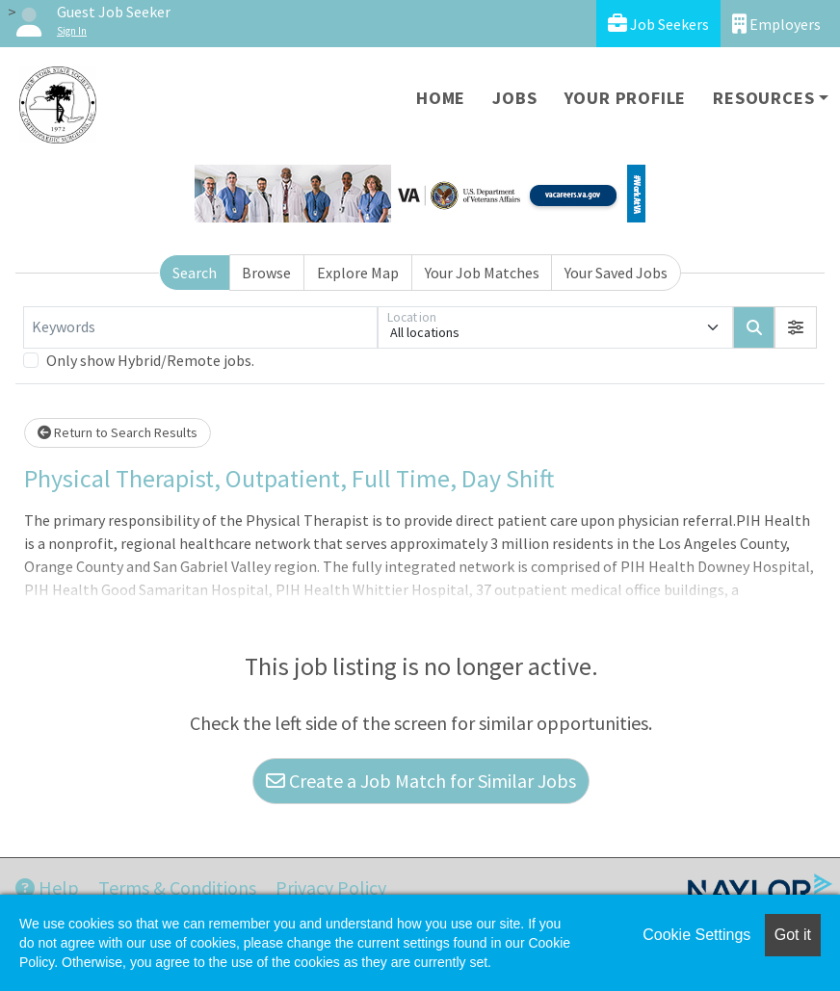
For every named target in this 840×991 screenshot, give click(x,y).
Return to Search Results (117, 432)
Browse (266, 272)
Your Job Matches (482, 272)
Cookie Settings (696, 934)
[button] (795, 327)
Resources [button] (763, 98)
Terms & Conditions (177, 887)
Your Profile (625, 98)
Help (47, 887)
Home (440, 98)
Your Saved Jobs (616, 272)
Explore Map (358, 272)
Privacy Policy (331, 887)
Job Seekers (658, 24)
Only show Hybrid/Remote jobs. (150, 360)
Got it (792, 934)
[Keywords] (200, 327)
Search (194, 272)
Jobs (514, 98)
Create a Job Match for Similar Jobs (421, 781)
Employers (776, 24)
